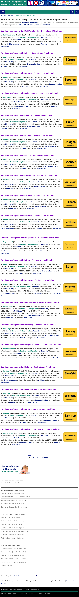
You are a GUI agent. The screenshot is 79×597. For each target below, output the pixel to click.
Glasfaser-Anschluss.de (17, 589)
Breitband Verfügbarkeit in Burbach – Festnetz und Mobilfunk (27, 196)
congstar (15, 593)
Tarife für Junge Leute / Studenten (12, 538)
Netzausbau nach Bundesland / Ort (12, 503)
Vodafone (47, 593)
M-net (31, 593)
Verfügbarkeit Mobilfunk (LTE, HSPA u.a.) (14, 500)
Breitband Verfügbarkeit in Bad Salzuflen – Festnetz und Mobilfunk (30, 302)
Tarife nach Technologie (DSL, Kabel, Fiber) (15, 531)
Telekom (40, 593)
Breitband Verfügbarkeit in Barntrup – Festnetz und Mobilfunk (28, 409)
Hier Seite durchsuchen (18, 576)
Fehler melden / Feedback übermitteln (13, 562)
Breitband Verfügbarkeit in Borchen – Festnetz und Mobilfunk (27, 73)
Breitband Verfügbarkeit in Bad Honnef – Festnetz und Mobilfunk (29, 176)
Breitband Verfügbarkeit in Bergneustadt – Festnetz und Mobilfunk (30, 238)
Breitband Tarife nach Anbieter (11, 517)
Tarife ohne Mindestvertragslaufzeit (12, 534)
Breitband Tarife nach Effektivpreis (12, 528)
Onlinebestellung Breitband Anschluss (13, 548)
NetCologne (23, 593)
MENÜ (2, 12)
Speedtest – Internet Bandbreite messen (14, 483)
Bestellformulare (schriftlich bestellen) (13, 552)
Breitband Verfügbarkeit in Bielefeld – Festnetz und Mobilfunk (28, 367)
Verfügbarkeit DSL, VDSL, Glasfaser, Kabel (15, 496)
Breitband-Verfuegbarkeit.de (7, 15)
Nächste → (45, 457)
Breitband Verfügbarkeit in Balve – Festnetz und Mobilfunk (26, 116)
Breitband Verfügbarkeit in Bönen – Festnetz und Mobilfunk (27, 53)
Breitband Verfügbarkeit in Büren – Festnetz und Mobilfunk (26, 260)
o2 (35, 593)
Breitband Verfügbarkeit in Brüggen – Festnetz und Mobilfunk (28, 135)
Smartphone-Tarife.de (32, 589)
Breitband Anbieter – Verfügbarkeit (12, 493)
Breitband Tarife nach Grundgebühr (12, 524)
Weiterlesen (6, 46)
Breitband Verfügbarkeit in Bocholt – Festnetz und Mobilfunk (27, 155)
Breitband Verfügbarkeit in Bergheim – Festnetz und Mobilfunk (28, 280)
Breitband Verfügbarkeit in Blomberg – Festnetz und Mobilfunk (28, 325)
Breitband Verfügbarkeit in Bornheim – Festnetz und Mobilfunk (28, 216)
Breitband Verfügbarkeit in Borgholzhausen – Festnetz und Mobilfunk (31, 345)
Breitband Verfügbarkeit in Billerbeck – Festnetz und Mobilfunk (28, 389)
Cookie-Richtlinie (6, 565)
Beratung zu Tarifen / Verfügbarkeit (12, 555)
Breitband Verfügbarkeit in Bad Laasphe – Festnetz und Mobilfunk (29, 93)
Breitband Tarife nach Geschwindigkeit (13, 521)
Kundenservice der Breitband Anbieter (13, 559)
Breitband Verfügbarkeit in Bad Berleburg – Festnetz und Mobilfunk (30, 429)
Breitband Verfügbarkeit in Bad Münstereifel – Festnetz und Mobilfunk (31, 31)
